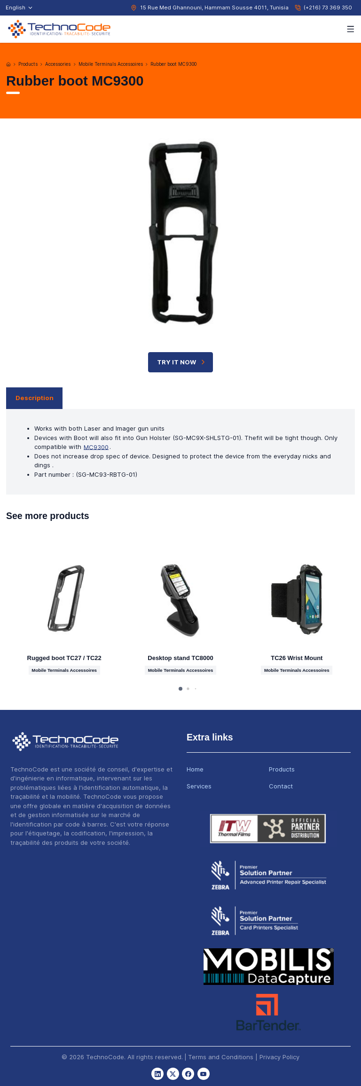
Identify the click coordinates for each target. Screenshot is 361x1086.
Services (199, 786)
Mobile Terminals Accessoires (110, 64)
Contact (281, 786)
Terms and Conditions (220, 1057)
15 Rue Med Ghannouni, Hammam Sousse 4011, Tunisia (214, 7)
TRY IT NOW (182, 362)
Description (35, 397)
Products (28, 64)
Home (195, 769)
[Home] (8, 64)
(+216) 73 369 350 (328, 7)
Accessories (58, 64)
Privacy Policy (279, 1057)
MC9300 (96, 446)
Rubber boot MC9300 (173, 64)
